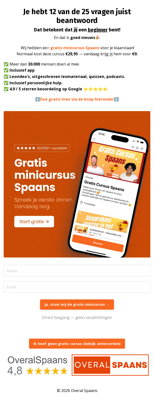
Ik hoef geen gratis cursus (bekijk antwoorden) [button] (77, 343)
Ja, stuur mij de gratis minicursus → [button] (77, 304)
